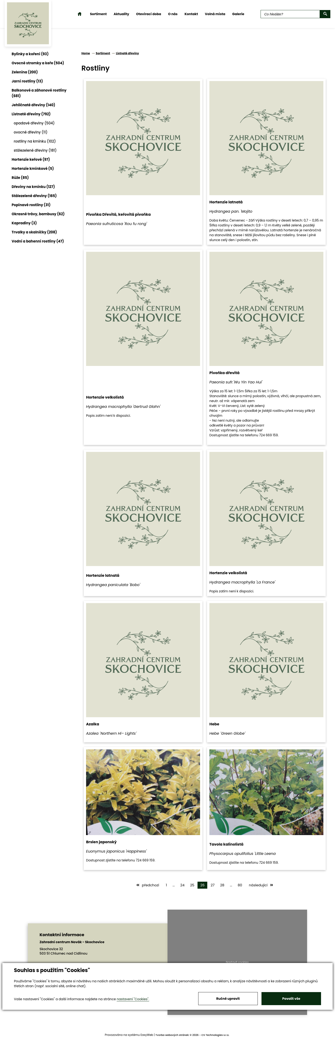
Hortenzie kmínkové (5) (33, 168)
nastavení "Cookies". (133, 999)
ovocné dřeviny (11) (30, 132)
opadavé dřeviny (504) (34, 123)
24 (182, 885)
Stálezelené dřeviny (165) (34, 195)
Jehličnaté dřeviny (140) (33, 104)
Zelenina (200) (25, 72)
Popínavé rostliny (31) (31, 204)
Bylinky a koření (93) (30, 53)
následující (261, 885)
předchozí (147, 885)
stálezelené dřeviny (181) (35, 150)
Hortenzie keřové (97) (31, 159)
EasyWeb (147, 1035)
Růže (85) (20, 177)
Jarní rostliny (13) (27, 81)
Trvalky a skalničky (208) (34, 232)
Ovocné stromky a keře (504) (38, 63)
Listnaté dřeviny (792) (31, 114)
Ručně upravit (228, 998)
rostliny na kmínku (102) (35, 141)
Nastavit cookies (237, 962)
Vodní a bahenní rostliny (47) (38, 241)
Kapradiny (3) (24, 223)
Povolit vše (291, 998)
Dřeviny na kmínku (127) (33, 186)
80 (240, 885)
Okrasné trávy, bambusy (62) (38, 214)
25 (192, 885)
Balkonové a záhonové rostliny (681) (39, 93)
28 (222, 885)
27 (212, 885)
